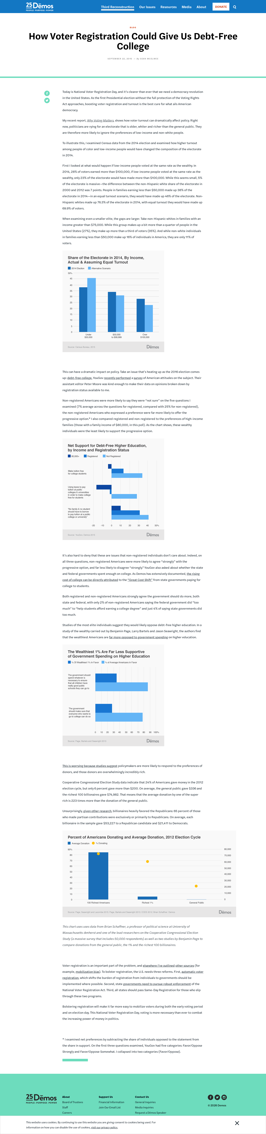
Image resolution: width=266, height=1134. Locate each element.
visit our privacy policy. (104, 1127)
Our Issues (147, 6)
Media (187, 6)
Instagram (224, 1097)
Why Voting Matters (100, 120)
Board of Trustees (72, 1102)
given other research (97, 811)
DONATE (221, 6)
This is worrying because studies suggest (89, 766)
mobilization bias (87, 971)
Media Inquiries (144, 1107)
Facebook (210, 1097)
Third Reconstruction (117, 6)
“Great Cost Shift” (140, 580)
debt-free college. (79, 378)
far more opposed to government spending (138, 637)
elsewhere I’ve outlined (159, 965)
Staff (65, 1107)
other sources (184, 965)
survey (138, 378)
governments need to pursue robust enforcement (157, 984)
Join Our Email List (110, 1107)
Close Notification (233, 1125)
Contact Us (142, 1097)
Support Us (106, 1097)
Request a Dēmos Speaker (150, 1112)
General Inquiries (145, 1102)
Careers (67, 1112)
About (201, 6)
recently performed (117, 378)
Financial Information (111, 1102)
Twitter (217, 1097)
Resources (168, 6)
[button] (47, 93)
